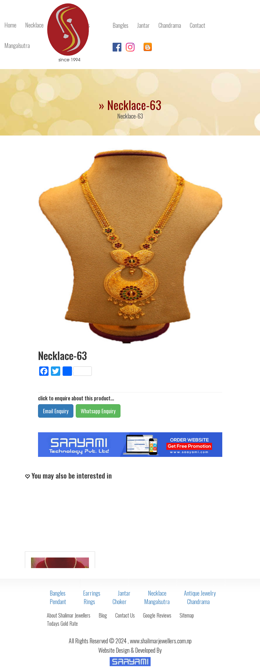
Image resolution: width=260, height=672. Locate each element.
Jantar (124, 593)
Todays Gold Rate (62, 623)
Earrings (91, 593)
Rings (89, 601)
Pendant (58, 601)
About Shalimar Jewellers (68, 615)
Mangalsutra (157, 601)
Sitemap (187, 615)
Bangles (58, 593)
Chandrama (198, 601)
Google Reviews (157, 615)
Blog (103, 615)
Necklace (157, 593)
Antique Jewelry (200, 593)
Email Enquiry (55, 411)
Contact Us (125, 615)
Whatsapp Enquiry (98, 411)
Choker (120, 601)
